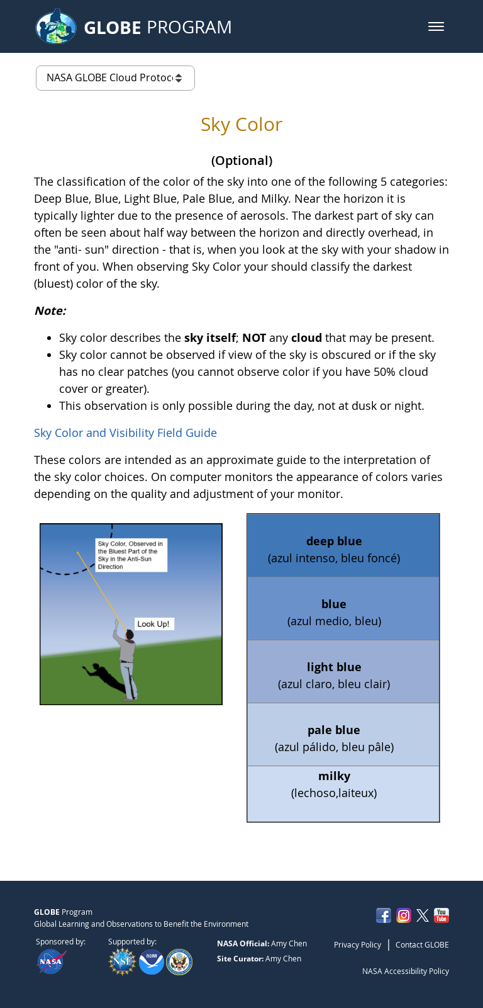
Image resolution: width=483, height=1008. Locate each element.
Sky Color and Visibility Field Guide (125, 432)
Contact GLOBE (422, 944)
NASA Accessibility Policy (405, 971)
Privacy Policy (357, 944)
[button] (436, 26)
